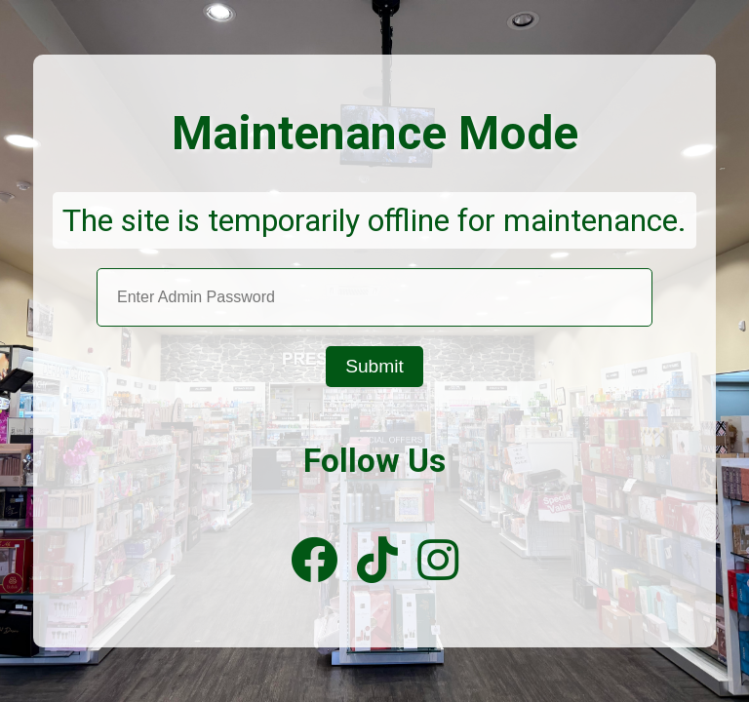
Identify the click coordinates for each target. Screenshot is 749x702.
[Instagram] (437, 561)
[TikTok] (377, 561)
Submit (374, 366)
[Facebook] (314, 561)
